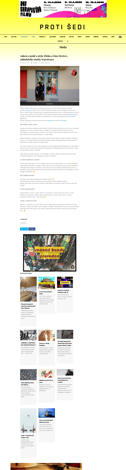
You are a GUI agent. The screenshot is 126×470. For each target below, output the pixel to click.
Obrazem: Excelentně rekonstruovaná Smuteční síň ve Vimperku (28, 306)
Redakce (35, 62)
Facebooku (63, 120)
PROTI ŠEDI (63, 27)
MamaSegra (73, 114)
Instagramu (50, 120)
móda (42, 62)
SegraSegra (28, 110)
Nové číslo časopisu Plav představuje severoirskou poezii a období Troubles (65, 337)
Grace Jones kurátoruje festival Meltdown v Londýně (64, 368)
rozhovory (47, 62)
